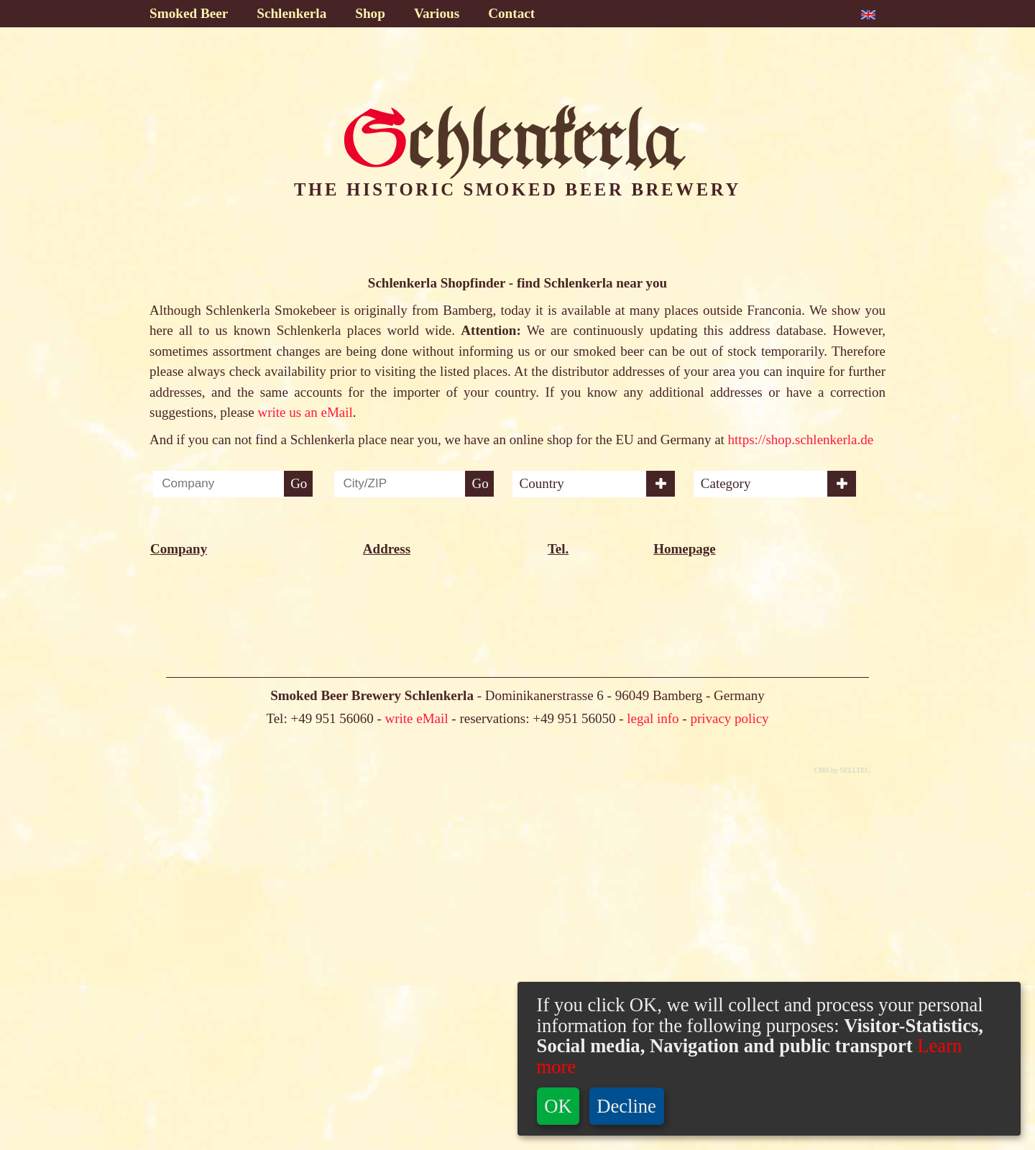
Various (436, 13)
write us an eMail (304, 412)
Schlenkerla (291, 13)
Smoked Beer (189, 13)
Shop (370, 13)
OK (557, 1106)
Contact (511, 13)
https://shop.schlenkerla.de (801, 439)
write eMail (416, 1086)
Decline (626, 1106)
